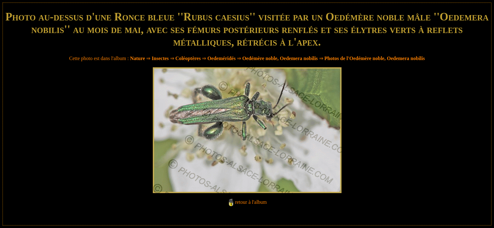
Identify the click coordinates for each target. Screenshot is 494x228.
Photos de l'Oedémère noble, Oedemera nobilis (375, 58)
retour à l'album (251, 202)
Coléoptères (188, 58)
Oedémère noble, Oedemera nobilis (280, 58)
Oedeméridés (221, 58)
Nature (137, 58)
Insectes (160, 58)
